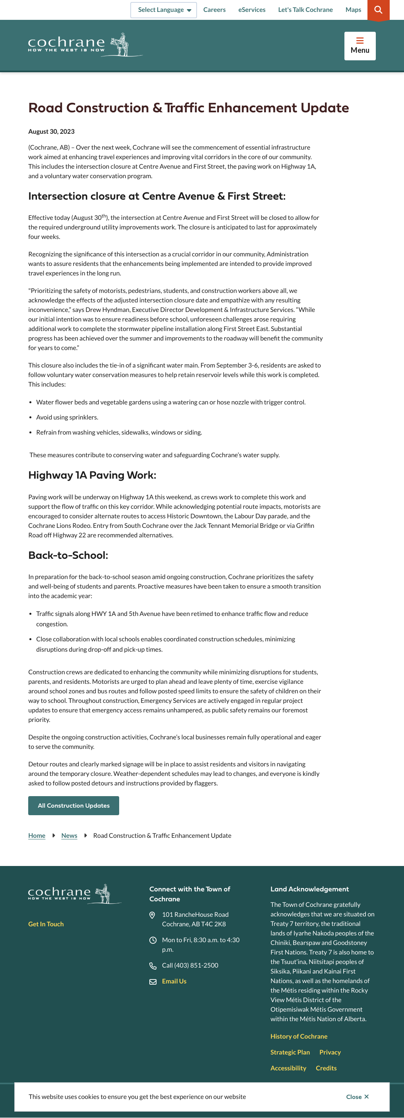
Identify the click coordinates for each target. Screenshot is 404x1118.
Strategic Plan (290, 1052)
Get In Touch (46, 924)
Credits (326, 1068)
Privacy (330, 1052)
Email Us (174, 981)
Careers (214, 9)
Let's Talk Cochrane (305, 9)
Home (36, 835)
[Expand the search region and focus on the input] (378, 10)
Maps (353, 9)
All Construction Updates (74, 805)
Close (354, 1097)
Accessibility (288, 1068)
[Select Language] (163, 10)
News (69, 835)
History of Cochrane (299, 1036)
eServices (251, 9)
